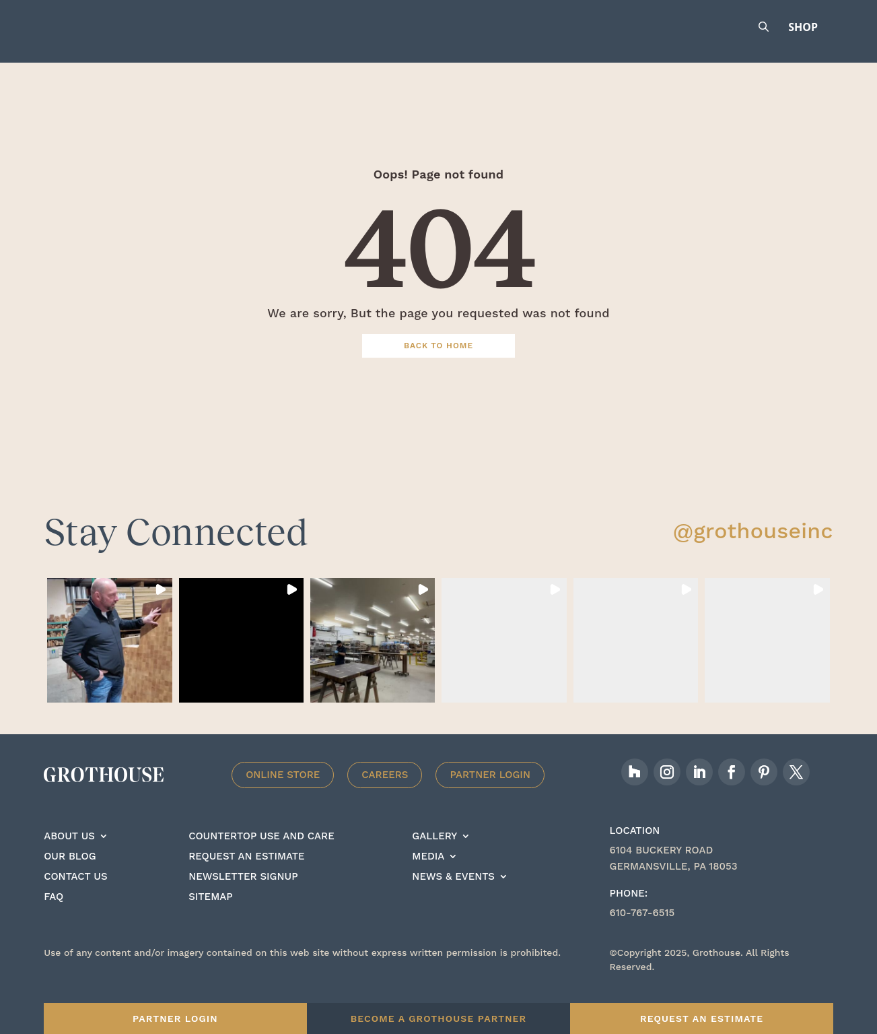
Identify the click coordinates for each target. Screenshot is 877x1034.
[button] (109, 659)
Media (428, 875)
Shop (803, 27)
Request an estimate (246, 875)
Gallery (434, 855)
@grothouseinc (753, 549)
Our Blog (70, 875)
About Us (69, 855)
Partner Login (490, 793)
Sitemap (210, 916)
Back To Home (438, 364)
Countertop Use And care (261, 855)
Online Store (283, 793)
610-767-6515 (642, 932)
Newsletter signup (242, 896)
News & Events (453, 896)
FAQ (53, 916)
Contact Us (75, 896)
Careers (384, 793)
